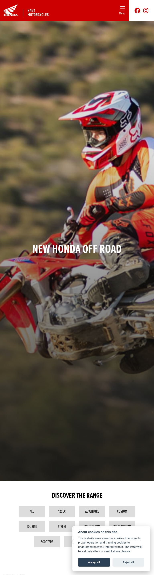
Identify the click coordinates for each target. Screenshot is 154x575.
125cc (62, 511)
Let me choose (120, 551)
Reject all (128, 562)
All (32, 511)
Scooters (47, 542)
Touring (32, 526)
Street (62, 526)
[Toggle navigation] (122, 10)
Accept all (94, 562)
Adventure (92, 511)
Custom (122, 511)
